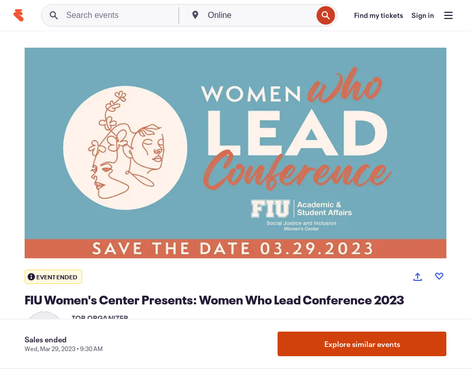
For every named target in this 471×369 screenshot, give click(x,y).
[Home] (18, 15)
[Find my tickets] (378, 15)
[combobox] (259, 15)
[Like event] (439, 276)
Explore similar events (362, 344)
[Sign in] (422, 15)
